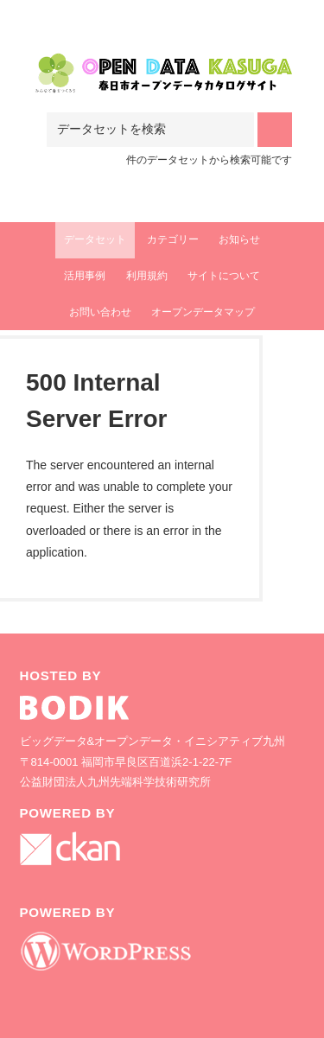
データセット (95, 239)
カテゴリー (173, 239)
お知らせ (239, 239)
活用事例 (84, 276)
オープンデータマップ (203, 312)
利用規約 (147, 276)
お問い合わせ (100, 312)
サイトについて (223, 276)
